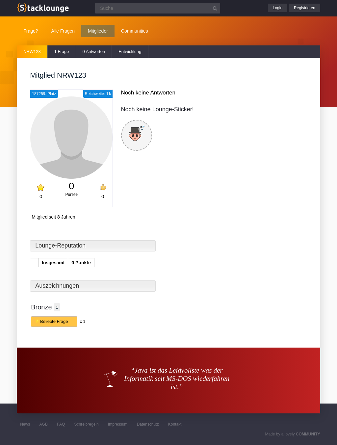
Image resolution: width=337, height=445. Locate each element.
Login (277, 8)
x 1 (82, 321)
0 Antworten (94, 51)
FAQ (61, 424)
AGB (43, 424)
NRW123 (32, 51)
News (25, 424)
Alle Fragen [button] (63, 31)
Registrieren (304, 8)
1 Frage (61, 51)
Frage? (30, 31)
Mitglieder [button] (98, 31)
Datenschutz (148, 424)
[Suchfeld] (157, 8)
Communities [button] (134, 31)
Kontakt (175, 424)
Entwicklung (129, 51)
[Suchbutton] (215, 8)
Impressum (117, 424)
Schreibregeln (86, 424)
